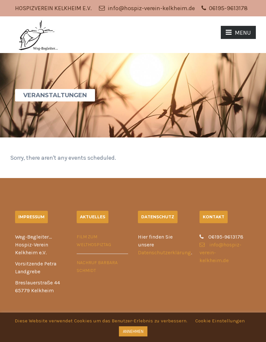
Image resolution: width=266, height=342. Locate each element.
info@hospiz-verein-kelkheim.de (147, 8)
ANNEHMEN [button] (133, 331)
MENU (238, 32)
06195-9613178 (224, 8)
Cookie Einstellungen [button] (220, 321)
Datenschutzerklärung (164, 252)
